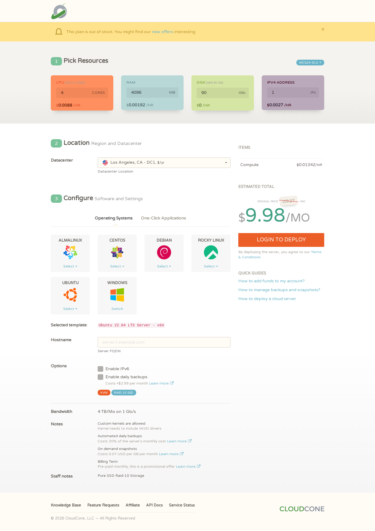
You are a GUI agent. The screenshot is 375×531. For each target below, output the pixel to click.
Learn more (161, 383)
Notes (57, 424)
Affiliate (133, 505)
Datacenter (62, 160)
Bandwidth (61, 411)
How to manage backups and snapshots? (279, 289)
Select (70, 266)
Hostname (61, 340)
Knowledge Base (66, 505)
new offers (162, 31)
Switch (117, 309)
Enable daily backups (136, 380)
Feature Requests (103, 505)
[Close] (322, 29)
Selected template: (69, 325)
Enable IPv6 (113, 368)
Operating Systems (114, 218)
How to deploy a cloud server (267, 298)
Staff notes (62, 476)
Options (59, 366)
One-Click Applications (163, 218)
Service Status (182, 505)
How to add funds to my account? (271, 281)
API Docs (154, 505)
